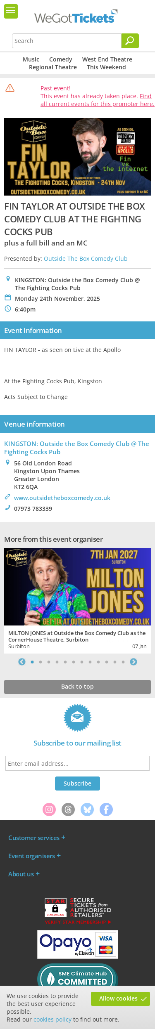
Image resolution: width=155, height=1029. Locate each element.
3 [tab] (49, 662)
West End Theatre (107, 59)
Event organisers (31, 856)
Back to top (77, 686)
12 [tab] (123, 662)
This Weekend (106, 67)
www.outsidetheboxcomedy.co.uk (62, 498)
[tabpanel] (77, 600)
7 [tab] (82, 662)
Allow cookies (118, 998)
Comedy (60, 59)
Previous (22, 662)
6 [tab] (74, 662)
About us (20, 874)
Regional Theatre (53, 67)
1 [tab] (32, 662)
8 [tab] (90, 662)
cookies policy (52, 1019)
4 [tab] (57, 662)
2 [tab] (40, 662)
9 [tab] (98, 662)
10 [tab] (107, 662)
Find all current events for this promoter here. (98, 100)
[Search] (130, 40)
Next (133, 662)
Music (31, 59)
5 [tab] (65, 662)
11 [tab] (115, 662)
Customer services (34, 837)
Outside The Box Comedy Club (86, 258)
